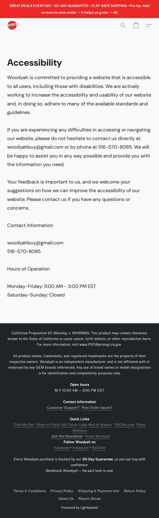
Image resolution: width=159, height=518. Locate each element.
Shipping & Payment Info (98, 491)
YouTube (98, 448)
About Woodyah (97, 436)
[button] (13, 25)
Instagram (80, 448)
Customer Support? (63, 408)
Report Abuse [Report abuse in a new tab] (89, 499)
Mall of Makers (100, 425)
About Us (66, 499)
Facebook (61, 448)
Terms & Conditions (29, 491)
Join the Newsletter (67, 436)
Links (83, 425)
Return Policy (135, 491)
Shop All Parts (48, 425)
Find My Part (24, 425)
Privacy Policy (61, 491)
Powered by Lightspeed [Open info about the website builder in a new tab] (79, 507)
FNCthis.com (124, 425)
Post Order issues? (97, 408)
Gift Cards (69, 425)
